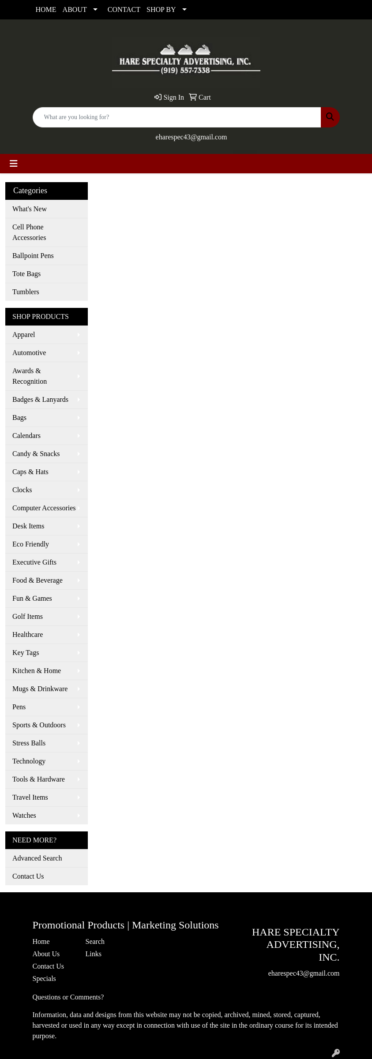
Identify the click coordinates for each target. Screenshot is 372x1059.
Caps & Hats (30, 471)
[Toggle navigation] (13, 163)
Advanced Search (37, 858)
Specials (44, 978)
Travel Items (30, 797)
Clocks (22, 490)
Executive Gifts (34, 562)
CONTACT (124, 9)
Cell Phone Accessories (29, 232)
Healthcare (27, 634)
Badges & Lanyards (40, 399)
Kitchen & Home (36, 670)
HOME (46, 9)
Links (93, 954)
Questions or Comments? (68, 997)
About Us (46, 954)
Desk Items (28, 526)
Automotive (29, 352)
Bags (19, 417)
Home (41, 941)
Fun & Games (32, 598)
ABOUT (75, 9)
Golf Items (27, 616)
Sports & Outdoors (39, 725)
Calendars (26, 435)
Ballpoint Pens (33, 255)
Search (95, 941)
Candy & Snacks (36, 453)
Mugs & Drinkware (40, 688)
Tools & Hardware (38, 779)
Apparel (23, 334)
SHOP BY (161, 9)
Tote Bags (26, 273)
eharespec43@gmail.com (191, 137)
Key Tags (25, 652)
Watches (24, 815)
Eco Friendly (30, 544)
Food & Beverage (37, 580)
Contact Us (28, 876)
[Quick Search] (177, 117)
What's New (29, 209)
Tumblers (25, 292)
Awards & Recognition (29, 376)
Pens (19, 707)
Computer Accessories (44, 508)
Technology (28, 761)
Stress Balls (28, 743)
